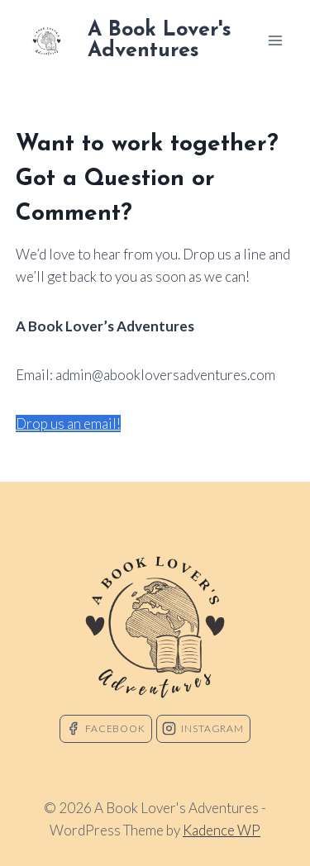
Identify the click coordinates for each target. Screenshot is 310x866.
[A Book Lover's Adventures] (140, 40)
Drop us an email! (68, 423)
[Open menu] (275, 40)
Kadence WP (221, 830)
